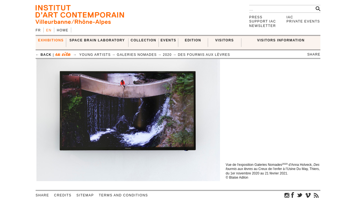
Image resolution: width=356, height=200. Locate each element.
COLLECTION (143, 40)
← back (43, 55)
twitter (299, 195)
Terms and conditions (123, 195)
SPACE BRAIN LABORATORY (97, 40)
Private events (303, 21)
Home (62, 30)
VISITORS (224, 40)
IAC (289, 17)
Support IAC (262, 21)
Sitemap (85, 195)
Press (256, 17)
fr (38, 30)
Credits (62, 195)
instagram (287, 195)
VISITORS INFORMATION (281, 40)
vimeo (308, 195)
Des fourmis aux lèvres (204, 55)
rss (316, 195)
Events (168, 40)
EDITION (193, 40)
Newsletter (262, 26)
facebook (292, 195)
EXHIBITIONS (51, 40)
